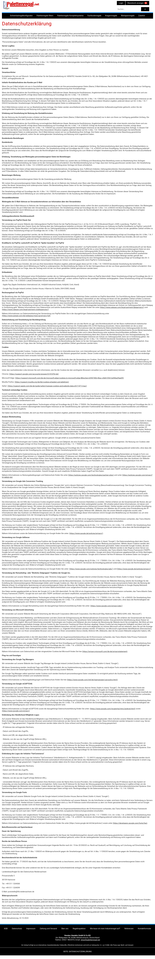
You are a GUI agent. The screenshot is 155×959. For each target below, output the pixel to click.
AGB (6, 928)
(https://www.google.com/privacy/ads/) (106, 606)
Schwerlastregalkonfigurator (21, 15)
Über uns (64, 928)
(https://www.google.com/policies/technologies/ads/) (91, 569)
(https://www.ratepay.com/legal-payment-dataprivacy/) (122, 307)
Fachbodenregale (94, 15)
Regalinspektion (79, 928)
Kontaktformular (144, 928)
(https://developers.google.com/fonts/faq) (130, 823)
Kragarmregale (111, 15)
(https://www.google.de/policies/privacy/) (86, 533)
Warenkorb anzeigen (137, 3)
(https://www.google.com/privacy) (16, 711)
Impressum (30, 928)
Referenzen (129, 928)
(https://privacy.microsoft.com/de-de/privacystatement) (104, 651)
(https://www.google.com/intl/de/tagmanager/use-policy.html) (92, 680)
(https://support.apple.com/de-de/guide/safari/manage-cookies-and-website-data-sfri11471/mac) (47, 386)
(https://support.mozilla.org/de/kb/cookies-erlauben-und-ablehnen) (42, 382)
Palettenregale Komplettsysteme (70, 15)
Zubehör (141, 15)
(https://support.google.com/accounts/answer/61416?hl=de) (34, 374)
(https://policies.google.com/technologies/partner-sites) (91, 475)
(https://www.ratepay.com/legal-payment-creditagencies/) (25, 309)
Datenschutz (17, 928)
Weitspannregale (128, 15)
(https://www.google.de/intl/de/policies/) (86, 823)
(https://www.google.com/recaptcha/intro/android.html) (112, 709)
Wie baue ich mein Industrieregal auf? (105, 928)
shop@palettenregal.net (90, 940)
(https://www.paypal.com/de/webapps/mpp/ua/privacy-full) (26, 316)
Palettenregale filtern (45, 15)
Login (121, 3)
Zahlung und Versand (48, 928)
